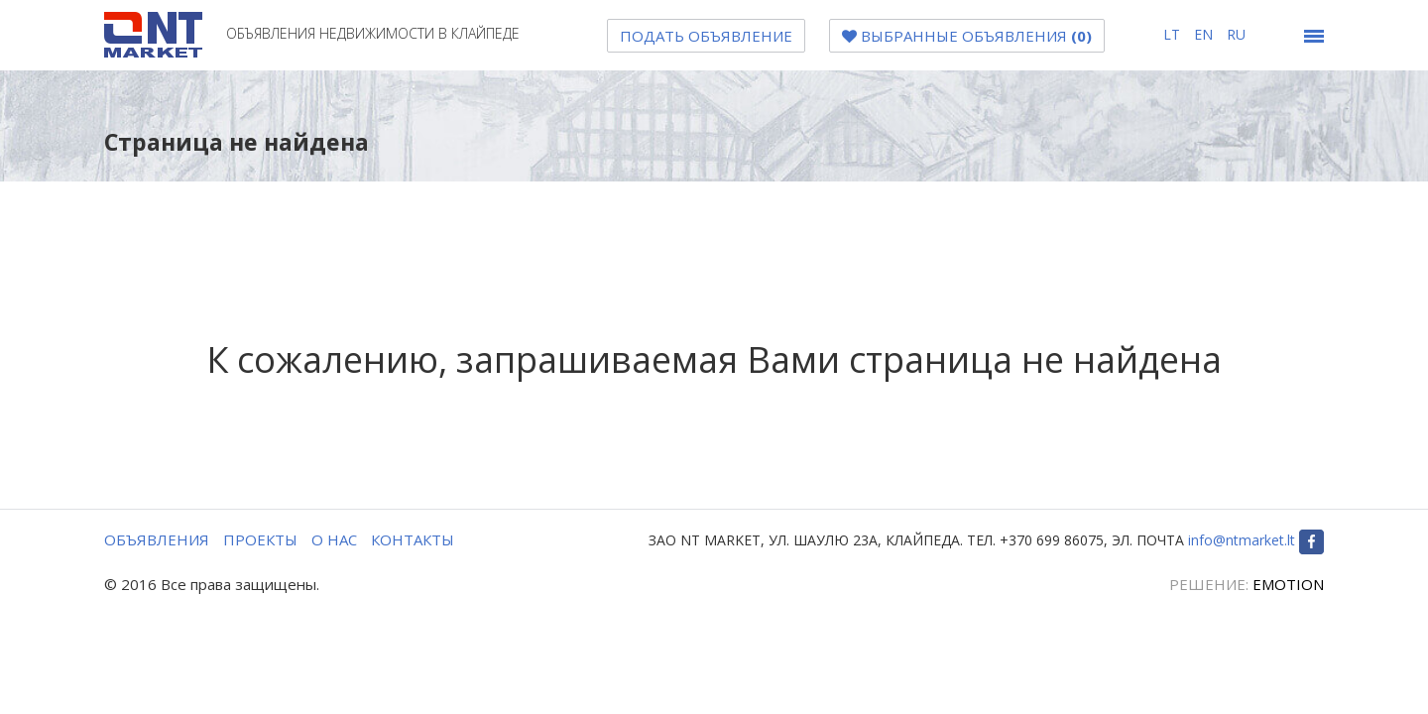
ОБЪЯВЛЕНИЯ (156, 539)
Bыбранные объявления (967, 36)
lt (1173, 34)
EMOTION (1288, 584)
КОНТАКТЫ (412, 539)
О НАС (334, 539)
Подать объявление (706, 36)
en (1205, 34)
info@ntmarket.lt (1241, 540)
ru (1236, 34)
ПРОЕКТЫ (260, 539)
